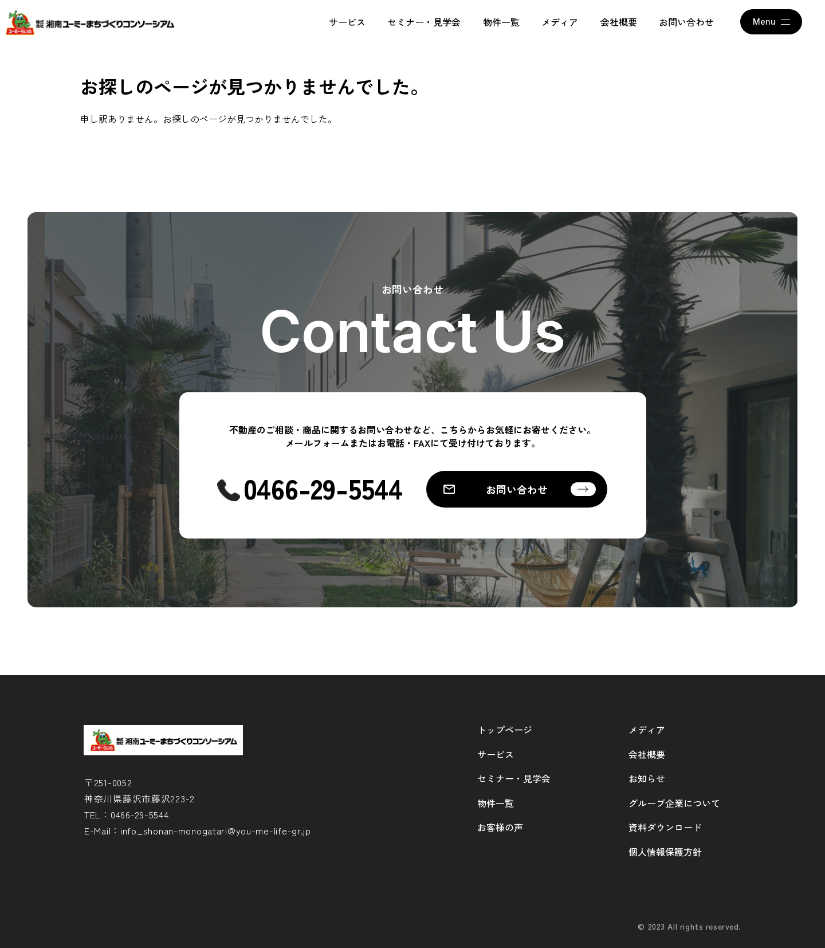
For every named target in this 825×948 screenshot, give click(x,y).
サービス (347, 22)
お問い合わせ (686, 22)
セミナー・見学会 (424, 22)
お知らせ (646, 778)
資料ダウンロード (665, 827)
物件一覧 (501, 22)
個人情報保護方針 (665, 852)
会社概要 (618, 22)
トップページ (504, 729)
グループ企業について (674, 803)
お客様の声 (500, 827)
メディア (559, 22)
